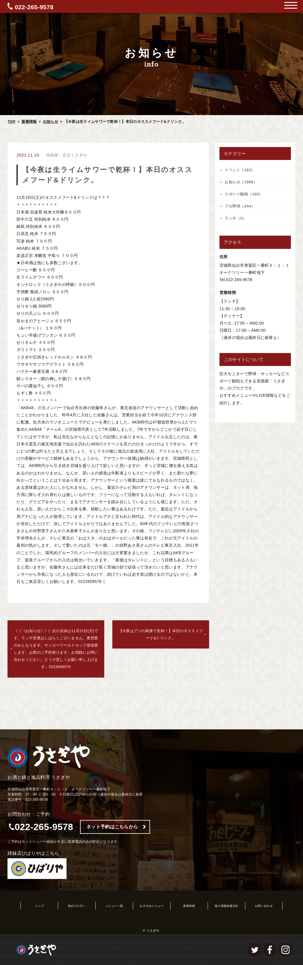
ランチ (236, 218)
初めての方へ (77, 905)
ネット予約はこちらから (112, 826)
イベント (240, 170)
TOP (11, 121)
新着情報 (29, 121)
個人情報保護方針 (226, 905)
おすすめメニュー (151, 905)
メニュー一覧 (114, 905)
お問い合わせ (264, 905)
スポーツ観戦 (244, 194)
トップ (39, 905)
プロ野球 (240, 206)
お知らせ (50, 121)
